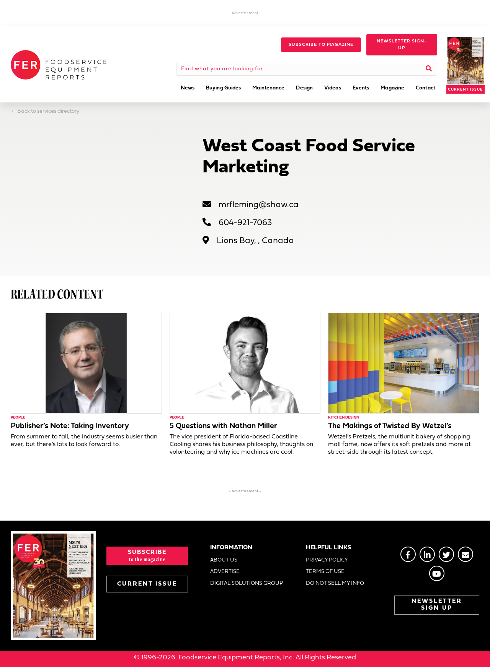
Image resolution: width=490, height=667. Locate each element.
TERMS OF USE (325, 571)
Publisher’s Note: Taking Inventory (70, 426)
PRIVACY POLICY (327, 560)
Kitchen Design (343, 417)
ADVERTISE (225, 571)
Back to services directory (48, 111)
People (18, 417)
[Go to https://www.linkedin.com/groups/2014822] (427, 554)
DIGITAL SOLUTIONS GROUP (246, 583)
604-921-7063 (245, 223)
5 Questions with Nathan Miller (223, 426)
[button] (321, 44)
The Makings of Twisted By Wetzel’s (389, 426)
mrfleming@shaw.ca (259, 205)
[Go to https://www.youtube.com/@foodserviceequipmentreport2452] (436, 573)
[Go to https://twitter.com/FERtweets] (446, 554)
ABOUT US (223, 560)
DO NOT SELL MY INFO (335, 583)
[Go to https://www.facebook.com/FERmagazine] (408, 554)
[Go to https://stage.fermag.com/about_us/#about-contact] (465, 554)
